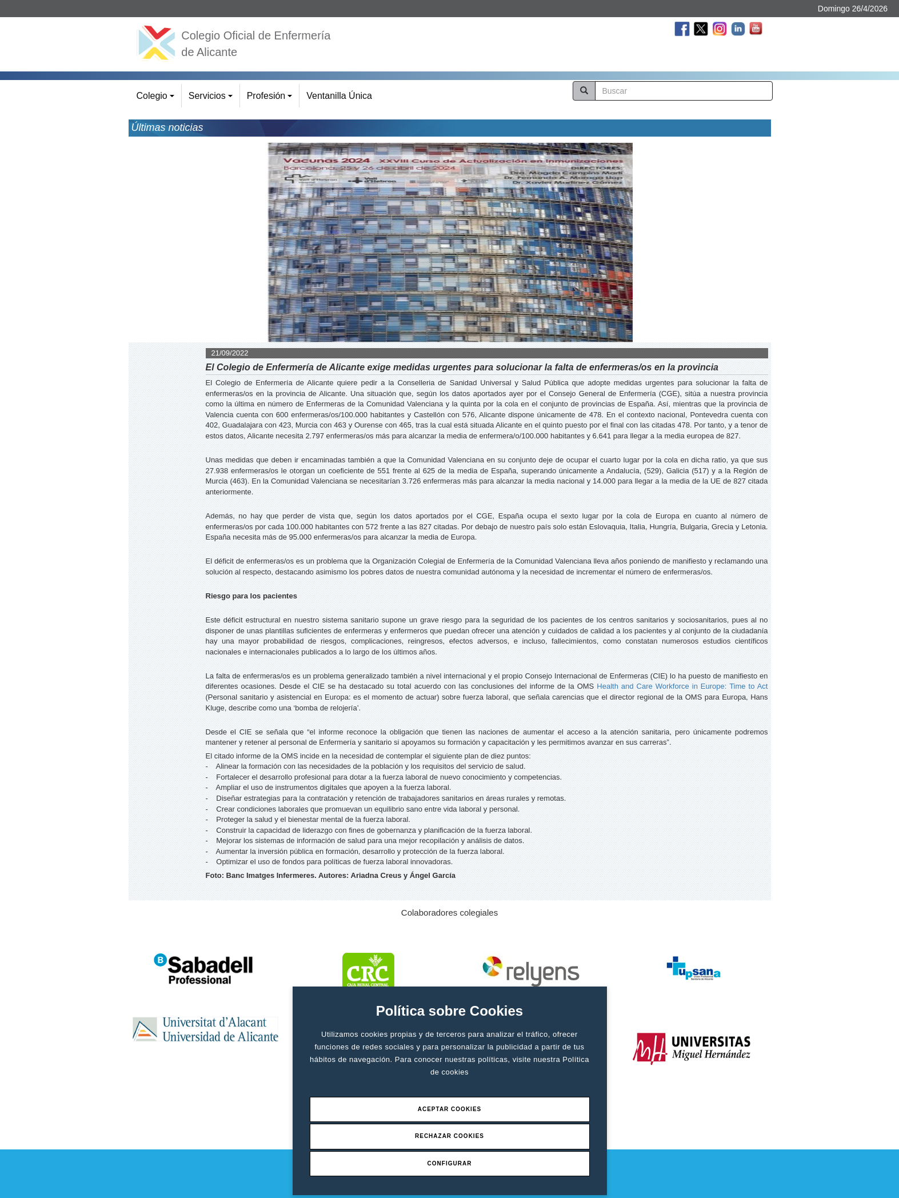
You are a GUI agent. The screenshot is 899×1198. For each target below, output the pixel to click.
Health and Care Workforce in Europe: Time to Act (682, 686)
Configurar (449, 1163)
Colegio (157, 99)
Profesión (271, 99)
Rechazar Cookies (449, 1136)
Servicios (212, 99)
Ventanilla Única (339, 96)
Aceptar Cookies (450, 1109)
